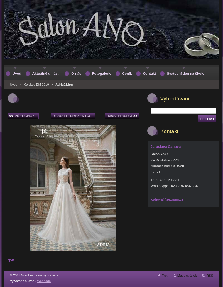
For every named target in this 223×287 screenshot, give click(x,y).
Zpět (10, 260)
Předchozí (22, 116)
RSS (210, 275)
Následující (122, 116)
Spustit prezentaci (73, 116)
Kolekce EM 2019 (36, 84)
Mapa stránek (187, 275)
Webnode (44, 281)
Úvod (14, 84)
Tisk (165, 275)
